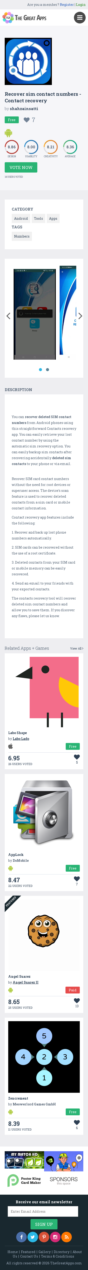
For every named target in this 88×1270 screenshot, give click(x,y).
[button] (8, 315)
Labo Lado (21, 738)
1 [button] (40, 369)
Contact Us (29, 1256)
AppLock (16, 854)
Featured (28, 1252)
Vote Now (21, 167)
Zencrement (18, 1098)
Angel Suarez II (25, 982)
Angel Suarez (19, 976)
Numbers (22, 236)
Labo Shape (17, 733)
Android (21, 218)
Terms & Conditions (57, 1256)
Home (13, 1252)
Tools (38, 218)
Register (67, 4)
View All (76, 648)
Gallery (44, 1252)
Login (81, 4)
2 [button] (47, 369)
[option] (35, 313)
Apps (53, 218)
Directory (61, 1252)
